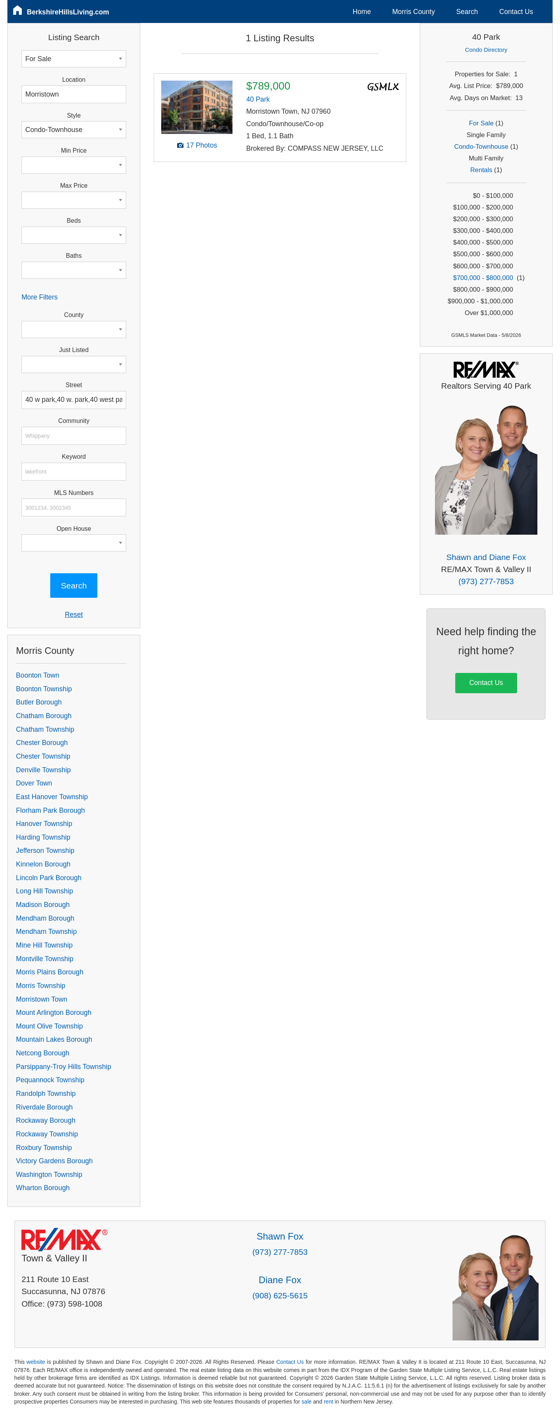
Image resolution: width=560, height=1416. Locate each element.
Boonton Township (44, 689)
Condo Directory (486, 49)
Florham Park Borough (50, 810)
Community (74, 420)
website (35, 1362)
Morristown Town (41, 999)
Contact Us (516, 12)
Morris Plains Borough (49, 972)
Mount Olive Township (49, 1026)
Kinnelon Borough (43, 864)
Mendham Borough (45, 918)
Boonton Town (37, 675)
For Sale (481, 123)
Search (467, 12)
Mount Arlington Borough (54, 1012)
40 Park (258, 99)
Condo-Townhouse (481, 146)
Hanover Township (44, 824)
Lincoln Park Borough (48, 878)
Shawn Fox (280, 1236)
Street (73, 385)
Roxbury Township (44, 1148)
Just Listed (74, 350)
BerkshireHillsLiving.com (68, 12)
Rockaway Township (47, 1134)
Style (74, 115)
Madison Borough (43, 905)
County (74, 315)
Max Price (73, 185)
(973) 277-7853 (486, 581)
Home (362, 12)
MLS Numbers (73, 493)
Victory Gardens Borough (54, 1161)
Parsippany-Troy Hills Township (63, 1067)
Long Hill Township (44, 891)
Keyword (74, 456)
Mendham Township (46, 931)
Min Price (74, 150)
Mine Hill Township (44, 945)
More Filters (39, 297)
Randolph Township (46, 1093)
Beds (74, 220)
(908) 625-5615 (280, 1295)
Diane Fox (280, 1280)
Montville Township (44, 959)
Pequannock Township (50, 1080)
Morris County (413, 12)
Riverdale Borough (44, 1107)
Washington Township (49, 1174)
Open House (73, 528)
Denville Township (43, 770)
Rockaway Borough (46, 1120)
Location (74, 79)
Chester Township (43, 756)
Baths (73, 255)
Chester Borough (42, 743)
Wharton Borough (43, 1188)
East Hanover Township (52, 797)
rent (328, 1401)
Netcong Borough (42, 1053)
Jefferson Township (45, 850)
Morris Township (40, 986)
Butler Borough (39, 702)
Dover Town (34, 783)
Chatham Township (45, 729)
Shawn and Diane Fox (486, 557)
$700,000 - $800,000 (483, 278)
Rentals (481, 170)
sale (306, 1401)
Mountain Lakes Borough (54, 1039)
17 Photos (201, 145)
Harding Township (43, 837)
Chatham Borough (44, 716)
